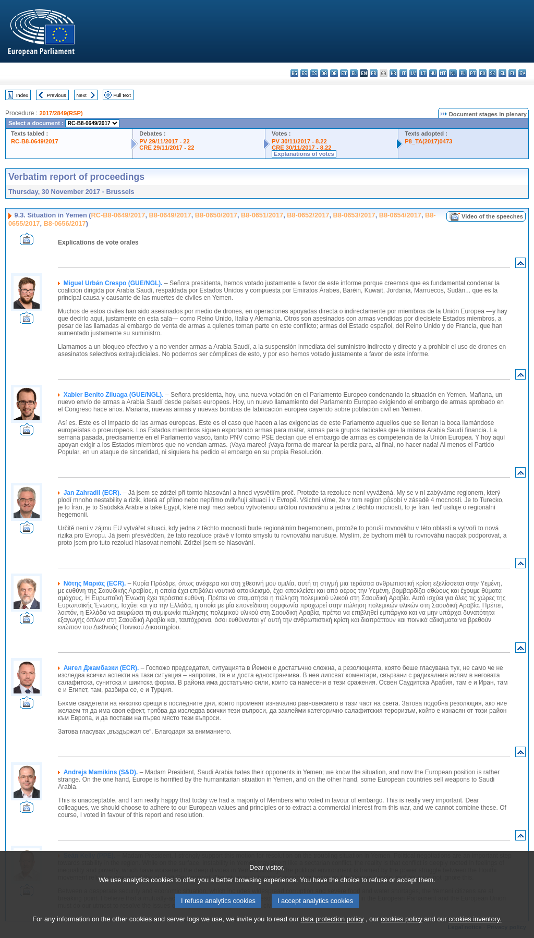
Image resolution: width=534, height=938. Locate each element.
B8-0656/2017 (65, 223)
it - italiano (403, 73)
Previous (56, 95)
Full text (122, 95)
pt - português (473, 73)
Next (81, 95)
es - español (304, 73)
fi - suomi (512, 73)
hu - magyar (433, 73)
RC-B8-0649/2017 (34, 141)
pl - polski (463, 73)
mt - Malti (443, 73)
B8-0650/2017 (216, 215)
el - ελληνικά (354, 73)
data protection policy (331, 931)
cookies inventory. (474, 931)
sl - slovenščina (502, 73)
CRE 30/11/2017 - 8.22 (301, 147)
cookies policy (401, 931)
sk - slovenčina (492, 73)
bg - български (294, 73)
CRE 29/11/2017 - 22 (166, 147)
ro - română (483, 73)
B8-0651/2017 (262, 215)
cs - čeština (314, 73)
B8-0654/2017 (400, 215)
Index (22, 95)
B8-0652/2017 (308, 215)
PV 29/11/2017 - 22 (164, 141)
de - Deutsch (334, 73)
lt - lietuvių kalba (423, 73)
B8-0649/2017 (170, 215)
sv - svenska (522, 73)
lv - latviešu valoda (413, 73)
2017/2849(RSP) (60, 113)
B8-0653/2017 (354, 215)
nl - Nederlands (453, 73)
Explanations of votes (304, 154)
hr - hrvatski (393, 73)
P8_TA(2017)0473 (428, 141)
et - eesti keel (344, 73)
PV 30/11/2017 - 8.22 (299, 141)
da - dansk (324, 73)
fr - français (374, 73)
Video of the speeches (492, 216)
